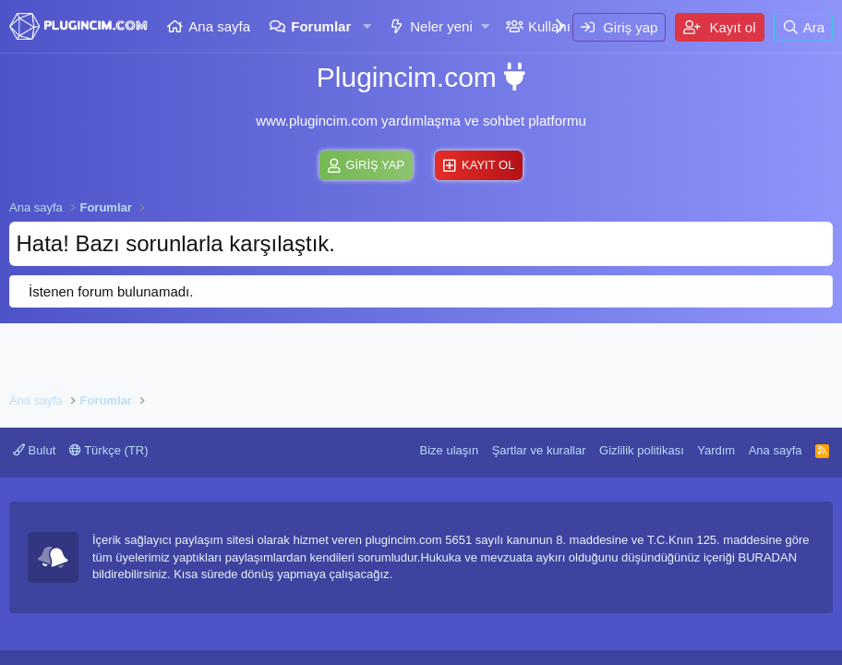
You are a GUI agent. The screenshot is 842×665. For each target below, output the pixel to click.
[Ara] (803, 27)
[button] (367, 26)
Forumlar (321, 26)
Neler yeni (441, 26)
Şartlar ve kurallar (539, 450)
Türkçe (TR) (109, 450)
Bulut (34, 450)
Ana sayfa (219, 26)
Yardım (716, 450)
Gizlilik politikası (641, 450)
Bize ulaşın (449, 450)
